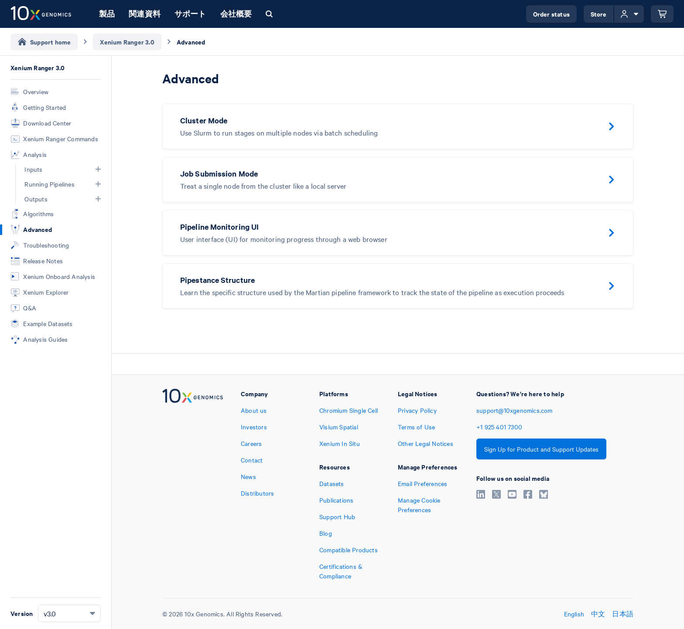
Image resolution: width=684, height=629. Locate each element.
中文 (598, 613)
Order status (551, 13)
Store (599, 13)
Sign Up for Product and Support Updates (541, 449)
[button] (98, 169)
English (574, 613)
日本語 (622, 613)
